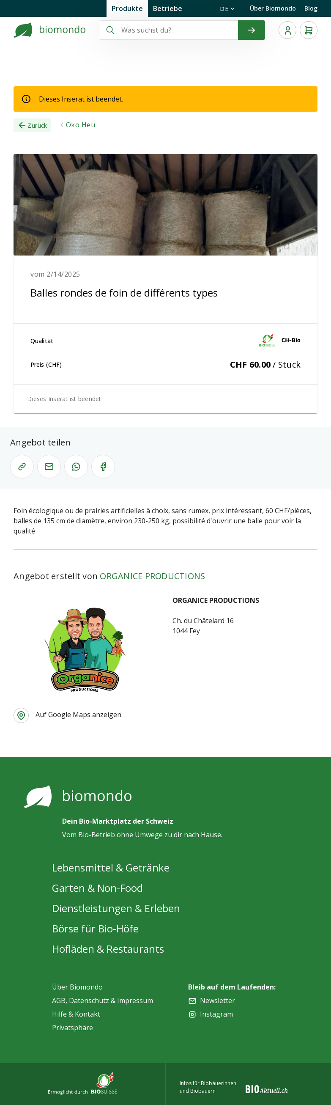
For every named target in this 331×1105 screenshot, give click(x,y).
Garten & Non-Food (97, 888)
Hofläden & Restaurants (108, 949)
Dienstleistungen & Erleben (116, 908)
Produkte (127, 8)
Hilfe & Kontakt (76, 1014)
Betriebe (167, 8)
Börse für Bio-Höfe (95, 928)
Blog (310, 8)
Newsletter (217, 1000)
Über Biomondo (273, 8)
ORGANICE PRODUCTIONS (152, 576)
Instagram (216, 1014)
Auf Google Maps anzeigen (78, 714)
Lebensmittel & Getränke (111, 867)
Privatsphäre (72, 1027)
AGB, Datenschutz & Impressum (102, 1000)
